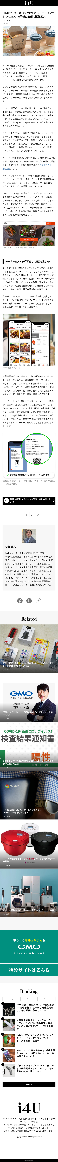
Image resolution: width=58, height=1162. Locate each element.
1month (46, 999)
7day (29, 999)
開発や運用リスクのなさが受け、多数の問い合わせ (30, 500)
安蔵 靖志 (6, 23)
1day (11, 999)
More (29, 1084)
